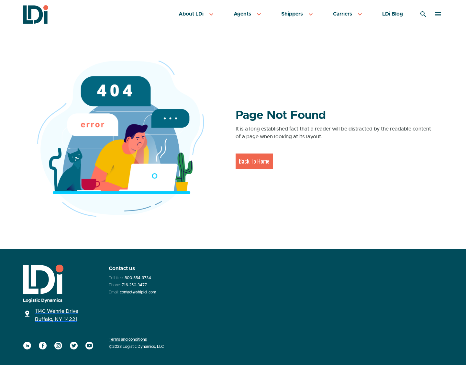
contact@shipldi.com (138, 292)
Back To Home (254, 161)
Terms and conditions (128, 339)
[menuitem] (197, 14)
